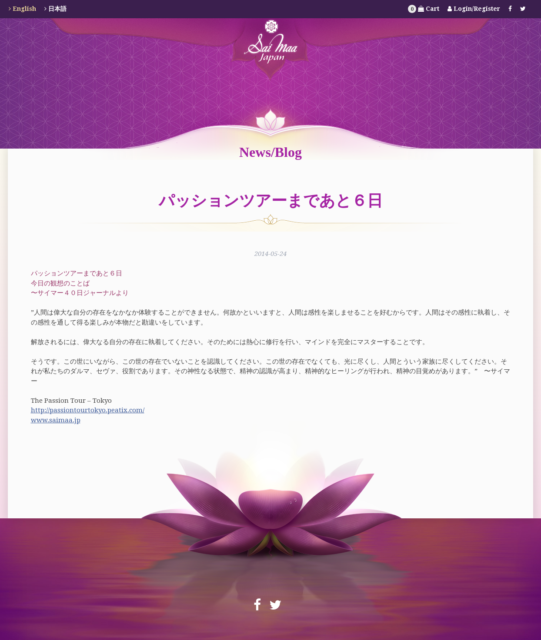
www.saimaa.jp (55, 420)
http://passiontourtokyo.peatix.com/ (87, 410)
